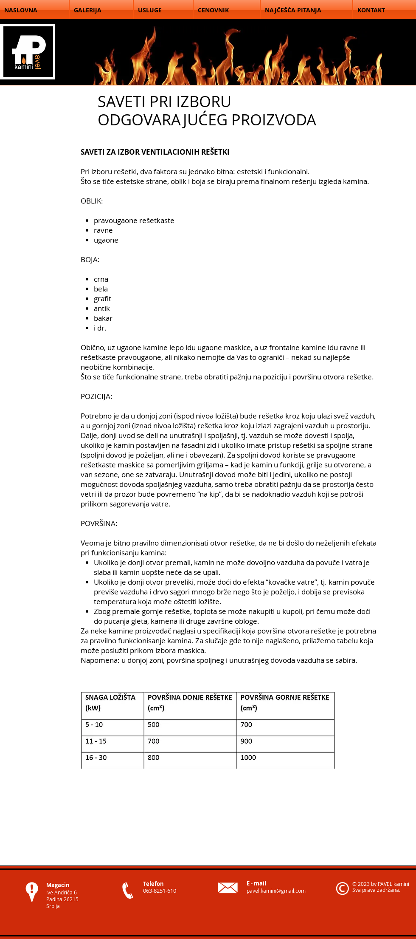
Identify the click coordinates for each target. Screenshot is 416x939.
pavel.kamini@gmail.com (276, 890)
